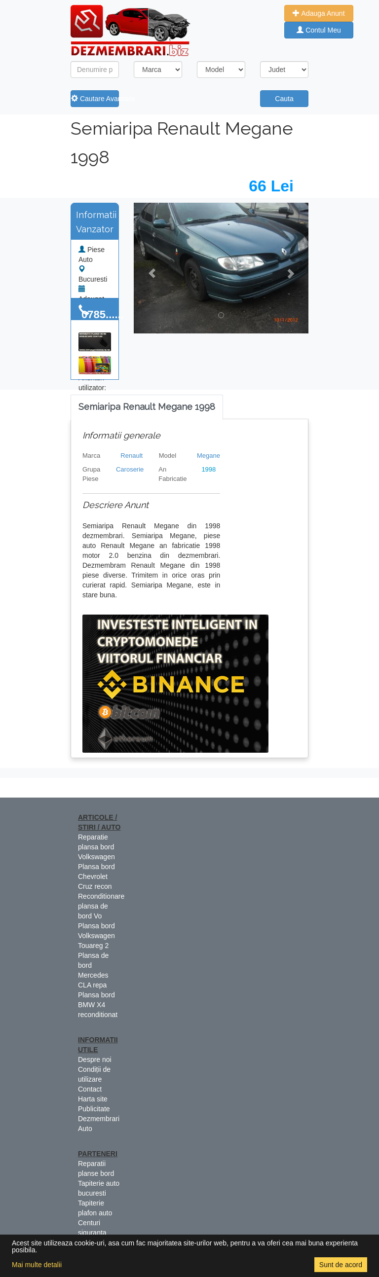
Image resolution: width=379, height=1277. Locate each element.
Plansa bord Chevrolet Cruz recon (96, 876)
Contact (90, 1089)
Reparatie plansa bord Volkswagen (96, 847)
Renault (131, 455)
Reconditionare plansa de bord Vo (101, 906)
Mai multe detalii (37, 1265)
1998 (208, 469)
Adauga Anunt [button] (318, 13)
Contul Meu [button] (319, 30)
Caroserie (130, 469)
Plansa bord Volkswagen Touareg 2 (96, 935)
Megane (208, 455)
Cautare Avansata (95, 99)
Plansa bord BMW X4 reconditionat (97, 1005)
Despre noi (95, 1059)
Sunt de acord (340, 1265)
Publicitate (94, 1109)
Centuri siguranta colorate (92, 1232)
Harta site (93, 1099)
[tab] (147, 407)
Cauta (284, 99)
